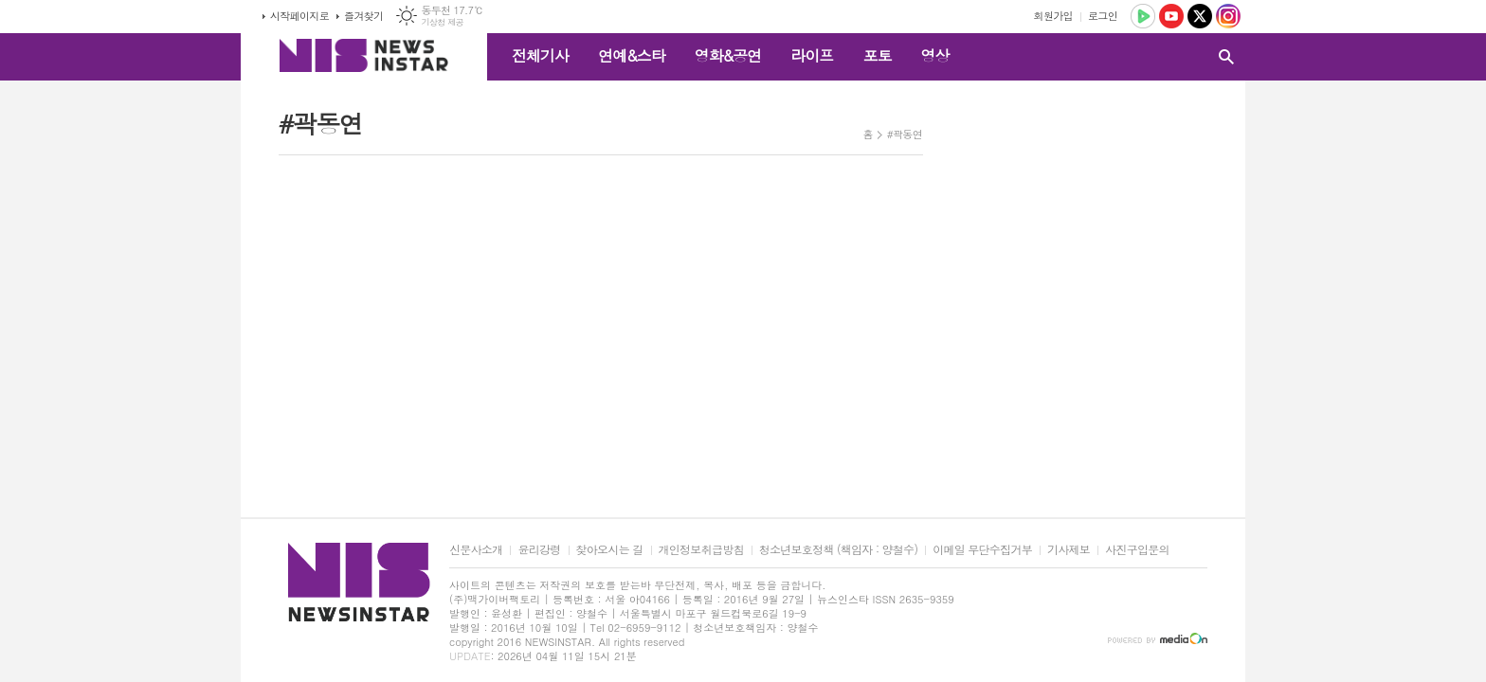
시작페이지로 (299, 16)
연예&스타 (631, 55)
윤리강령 (538, 550)
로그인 (1102, 16)
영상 (934, 55)
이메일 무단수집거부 (982, 550)
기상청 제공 (442, 22)
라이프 (811, 55)
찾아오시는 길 (609, 550)
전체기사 (540, 55)
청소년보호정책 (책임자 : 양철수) (838, 550)
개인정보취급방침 (701, 550)
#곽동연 (904, 134)
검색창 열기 (1226, 57)
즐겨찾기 (363, 16)
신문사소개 (475, 550)
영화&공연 (728, 55)
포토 (876, 55)
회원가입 (1053, 16)
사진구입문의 (1137, 550)
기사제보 (1068, 550)
